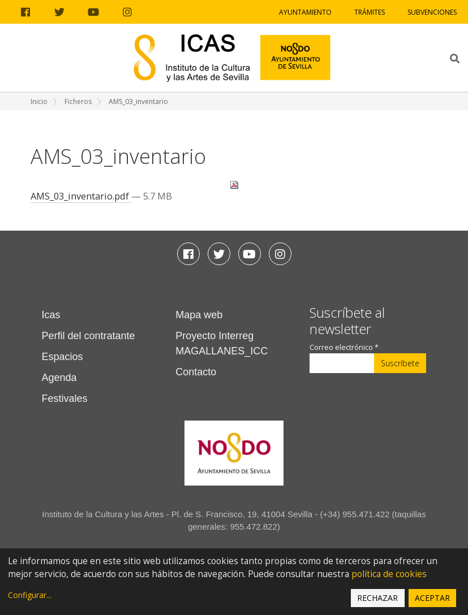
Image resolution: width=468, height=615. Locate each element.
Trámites (369, 12)
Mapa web (198, 315)
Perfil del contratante (88, 335)
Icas (51, 315)
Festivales (65, 398)
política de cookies (389, 574)
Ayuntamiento (305, 12)
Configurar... (29, 595)
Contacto (195, 372)
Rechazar (377, 597)
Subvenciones (432, 12)
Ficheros (78, 101)
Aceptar (432, 597)
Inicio (39, 101)
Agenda (59, 377)
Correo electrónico (344, 347)
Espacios (62, 356)
